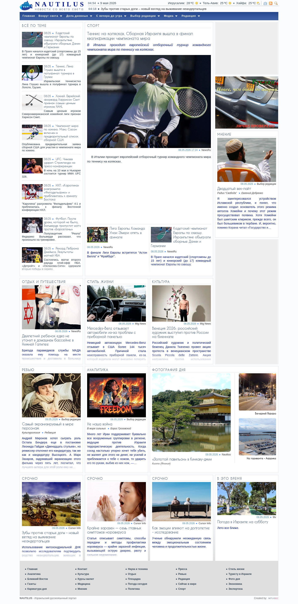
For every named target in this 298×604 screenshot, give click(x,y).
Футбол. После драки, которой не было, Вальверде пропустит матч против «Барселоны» (62, 224)
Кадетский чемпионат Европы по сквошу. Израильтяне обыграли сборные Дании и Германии (62, 40)
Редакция (184, 579)
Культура (83, 574)
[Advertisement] (247, 48)
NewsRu (76, 331)
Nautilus (226, 454)
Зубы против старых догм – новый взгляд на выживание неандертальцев (50, 537)
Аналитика (34, 574)
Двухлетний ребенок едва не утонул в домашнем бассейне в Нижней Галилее (47, 340)
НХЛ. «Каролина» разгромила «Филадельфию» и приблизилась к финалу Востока (61, 192)
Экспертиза (235, 588)
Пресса (182, 569)
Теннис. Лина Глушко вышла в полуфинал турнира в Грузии (59, 71)
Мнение (82, 588)
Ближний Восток (37, 579)
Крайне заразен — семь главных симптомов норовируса (114, 530)
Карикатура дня (37, 588)
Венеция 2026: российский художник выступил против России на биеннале (180, 332)
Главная (32, 569)
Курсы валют (86, 579)
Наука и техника (138, 569)
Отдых (132, 574)
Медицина (84, 584)
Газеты (31, 584)
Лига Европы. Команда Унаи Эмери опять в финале (127, 232)
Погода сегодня (137, 584)
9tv (274, 517)
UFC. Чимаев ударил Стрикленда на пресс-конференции (59, 162)
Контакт (82, 569)
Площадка (134, 579)
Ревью (182, 574)
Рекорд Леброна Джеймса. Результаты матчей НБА (61, 252)
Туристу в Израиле (240, 574)
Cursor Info (74, 528)
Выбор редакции (266, 184)
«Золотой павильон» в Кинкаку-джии (182, 459)
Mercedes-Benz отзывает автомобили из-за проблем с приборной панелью (111, 332)
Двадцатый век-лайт (234, 188)
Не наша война (99, 424)
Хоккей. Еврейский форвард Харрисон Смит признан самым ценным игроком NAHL (62, 101)
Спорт (182, 588)
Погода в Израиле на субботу (242, 522)
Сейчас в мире (187, 584)
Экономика (235, 584)
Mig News (140, 323)
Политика (134, 588)
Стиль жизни (236, 569)
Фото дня (234, 579)
